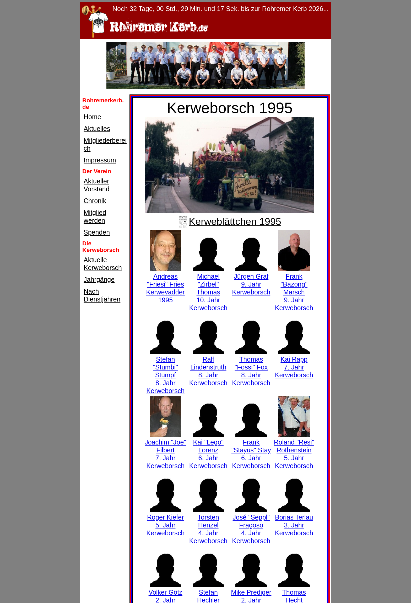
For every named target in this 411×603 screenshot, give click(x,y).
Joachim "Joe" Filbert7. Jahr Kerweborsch (165, 450)
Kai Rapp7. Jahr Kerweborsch (294, 363)
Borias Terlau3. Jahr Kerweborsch (294, 521)
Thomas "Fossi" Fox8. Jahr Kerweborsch (251, 367)
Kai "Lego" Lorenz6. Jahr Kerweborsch (208, 450)
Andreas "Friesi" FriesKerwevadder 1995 (165, 284)
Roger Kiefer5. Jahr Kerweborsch (165, 521)
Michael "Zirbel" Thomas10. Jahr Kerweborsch (208, 288)
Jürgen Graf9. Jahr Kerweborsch (251, 280)
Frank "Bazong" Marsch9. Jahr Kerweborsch (294, 288)
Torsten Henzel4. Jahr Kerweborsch (208, 525)
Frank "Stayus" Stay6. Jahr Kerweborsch (251, 450)
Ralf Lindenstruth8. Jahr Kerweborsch (208, 367)
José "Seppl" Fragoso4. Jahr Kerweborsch (251, 525)
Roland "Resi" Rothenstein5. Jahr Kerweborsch (294, 450)
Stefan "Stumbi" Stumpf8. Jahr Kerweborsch (165, 371)
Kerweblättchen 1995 (229, 221)
